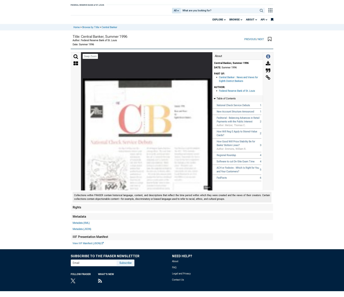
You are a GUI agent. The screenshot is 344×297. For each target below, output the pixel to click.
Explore (218, 21)
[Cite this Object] (268, 73)
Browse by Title (90, 29)
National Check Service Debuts (233, 107)
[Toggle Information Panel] (268, 59)
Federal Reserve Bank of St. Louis (237, 93)
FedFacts (222, 179)
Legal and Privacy (181, 275)
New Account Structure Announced (235, 113)
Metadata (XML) (81, 225)
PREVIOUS (250, 41)
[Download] (268, 66)
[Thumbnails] (76, 66)
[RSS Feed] (106, 283)
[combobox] (219, 11)
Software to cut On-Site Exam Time (236, 163)
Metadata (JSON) (82, 231)
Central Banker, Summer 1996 (231, 65)
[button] (269, 41)
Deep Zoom (90, 58)
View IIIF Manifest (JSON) (87, 245)
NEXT (261, 41)
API (263, 21)
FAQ (174, 269)
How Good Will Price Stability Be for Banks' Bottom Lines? (236, 145)
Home (76, 29)
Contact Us (178, 281)
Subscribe (125, 265)
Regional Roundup (226, 157)
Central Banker (109, 29)
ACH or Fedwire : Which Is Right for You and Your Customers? (238, 171)
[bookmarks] (272, 22)
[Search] (76, 59)
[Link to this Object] (268, 80)
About (250, 21)
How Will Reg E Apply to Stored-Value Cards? (237, 135)
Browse (234, 21)
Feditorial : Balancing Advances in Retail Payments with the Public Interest (238, 122)
